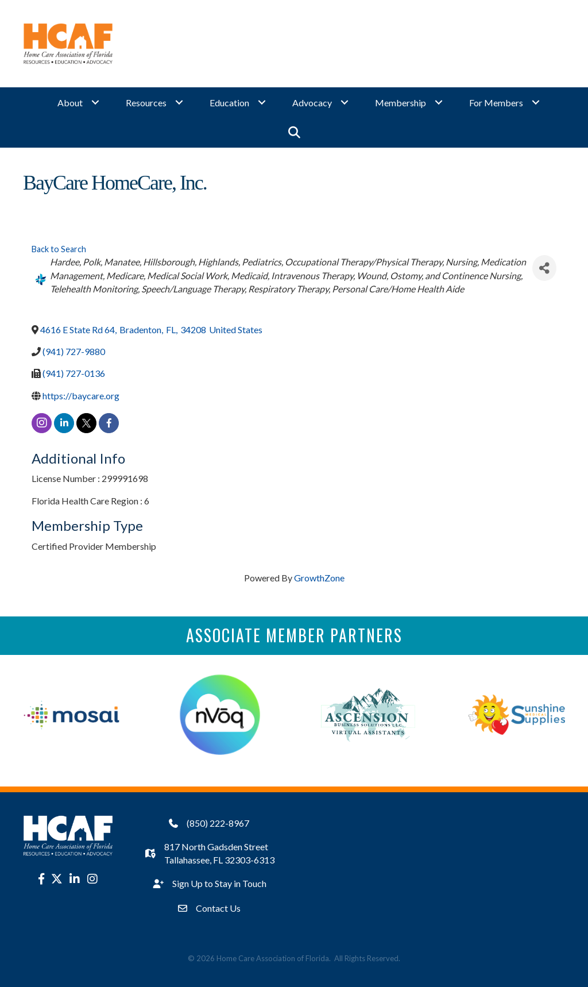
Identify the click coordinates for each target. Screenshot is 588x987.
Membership (400, 102)
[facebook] (109, 423)
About (70, 102)
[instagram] (42, 423)
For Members (496, 102)
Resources (146, 102)
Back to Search (59, 249)
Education (229, 102)
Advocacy (312, 102)
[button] (294, 133)
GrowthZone (319, 577)
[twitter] (86, 423)
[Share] (544, 268)
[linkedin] (64, 423)
